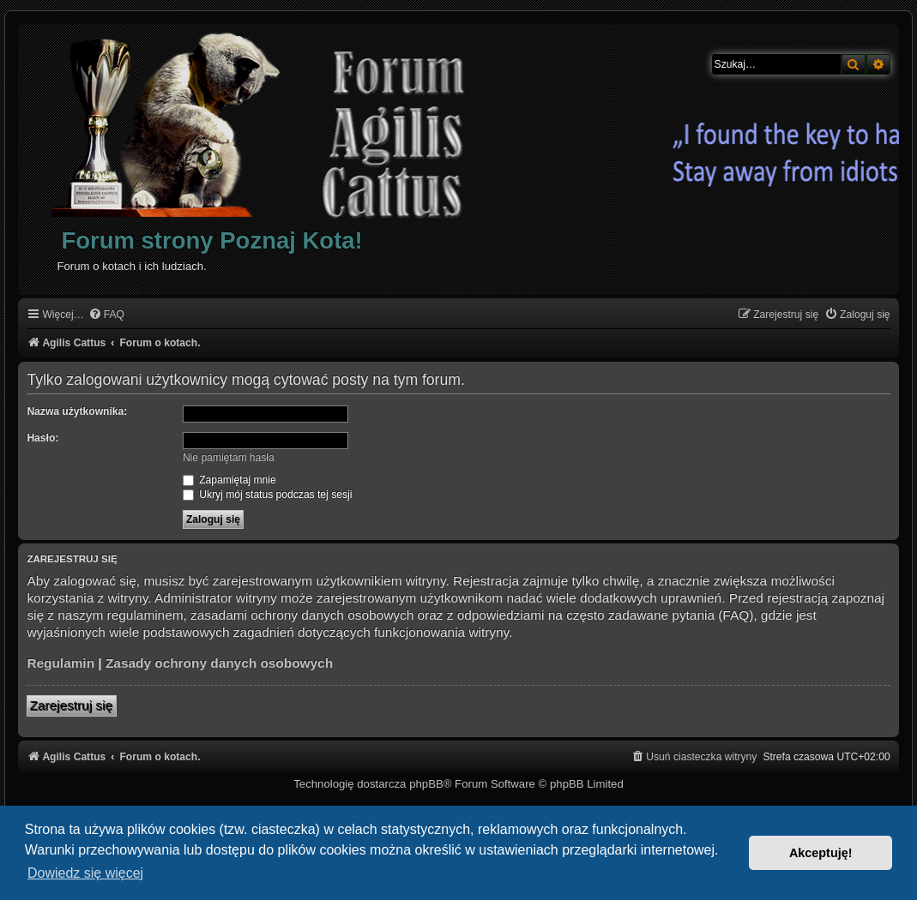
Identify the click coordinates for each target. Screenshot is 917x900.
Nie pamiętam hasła (228, 458)
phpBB (426, 783)
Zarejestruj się (71, 706)
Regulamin (60, 663)
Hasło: (42, 438)
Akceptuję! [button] (821, 853)
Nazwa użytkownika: (77, 411)
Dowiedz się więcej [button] (85, 873)
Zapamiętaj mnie (229, 480)
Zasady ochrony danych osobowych (219, 663)
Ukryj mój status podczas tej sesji (267, 495)
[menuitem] (106, 315)
